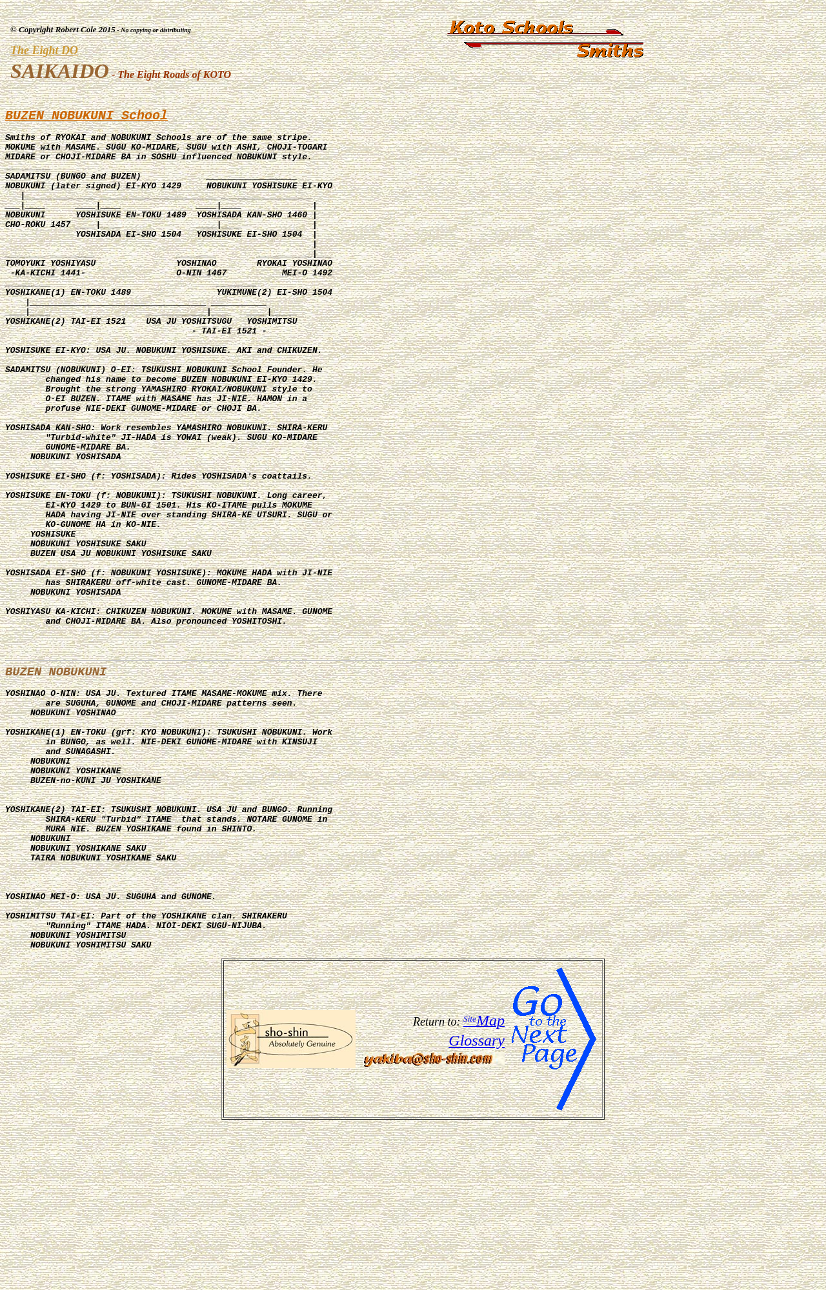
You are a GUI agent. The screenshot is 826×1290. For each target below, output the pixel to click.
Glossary (476, 1205)
